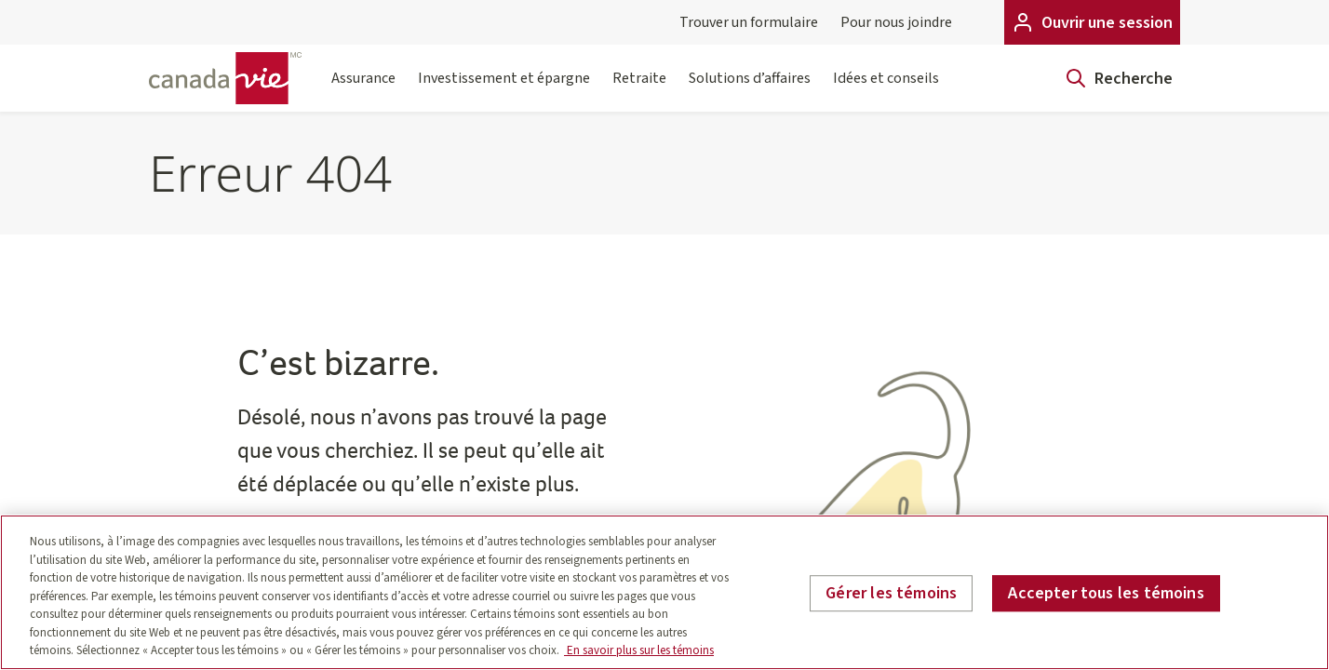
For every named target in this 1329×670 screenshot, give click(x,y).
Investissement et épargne (504, 90)
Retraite (639, 90)
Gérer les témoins (891, 593)
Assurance (363, 90)
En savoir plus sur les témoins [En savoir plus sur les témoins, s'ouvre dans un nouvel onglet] (639, 650)
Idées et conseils (886, 90)
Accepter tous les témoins (1106, 593)
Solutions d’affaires (750, 90)
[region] (664, 592)
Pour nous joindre (896, 22)
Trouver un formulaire (748, 22)
